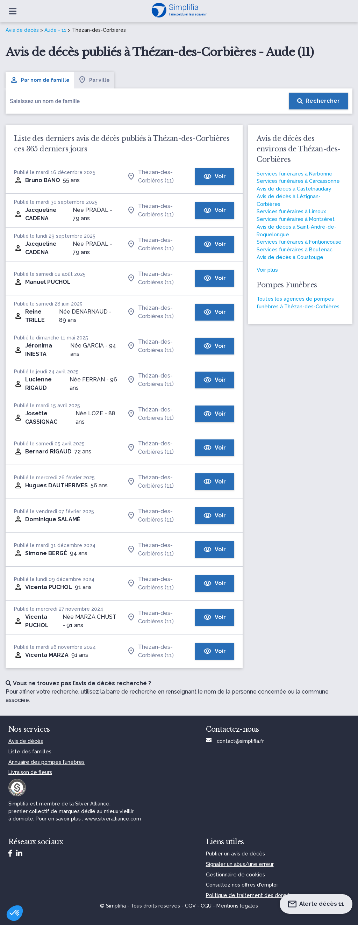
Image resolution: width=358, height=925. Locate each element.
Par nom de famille (40, 80)
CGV (190, 906)
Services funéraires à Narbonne (294, 174)
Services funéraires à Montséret (296, 219)
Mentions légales (237, 906)
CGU (206, 906)
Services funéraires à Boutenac (294, 249)
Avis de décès (22, 30)
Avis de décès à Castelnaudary (294, 189)
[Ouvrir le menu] (12, 11)
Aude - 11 (55, 30)
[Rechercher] (318, 101)
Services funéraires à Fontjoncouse (299, 242)
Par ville (94, 80)
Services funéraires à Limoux (291, 211)
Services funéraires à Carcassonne (298, 181)
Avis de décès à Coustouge (290, 257)
